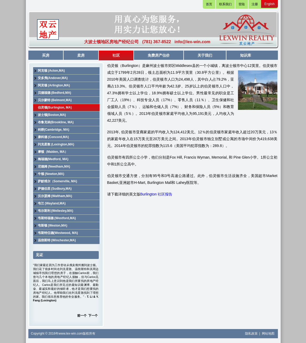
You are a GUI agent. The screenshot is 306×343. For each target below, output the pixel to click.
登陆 (241, 4)
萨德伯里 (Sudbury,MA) (55, 188)
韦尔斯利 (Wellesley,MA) (55, 211)
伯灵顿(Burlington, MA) (55, 107)
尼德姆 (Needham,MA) (54, 166)
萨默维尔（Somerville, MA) (57, 181)
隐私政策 (251, 333)
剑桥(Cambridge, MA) (53, 129)
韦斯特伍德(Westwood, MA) (58, 233)
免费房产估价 (159, 55)
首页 (209, 4)
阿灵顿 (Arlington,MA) (54, 85)
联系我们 (225, 4)
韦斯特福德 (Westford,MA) (57, 218)
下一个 (93, 315)
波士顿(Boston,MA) (52, 115)
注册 (255, 4)
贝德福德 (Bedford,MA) (54, 93)
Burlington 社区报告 (156, 194)
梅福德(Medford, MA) (53, 159)
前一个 (82, 315)
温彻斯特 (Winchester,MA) (57, 240)
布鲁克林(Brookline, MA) (56, 122)
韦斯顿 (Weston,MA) (52, 225)
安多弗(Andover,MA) (53, 78)
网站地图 (268, 333)
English (269, 4)
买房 (45, 55)
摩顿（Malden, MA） (53, 152)
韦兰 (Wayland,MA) (52, 203)
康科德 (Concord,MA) (53, 137)
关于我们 (205, 55)
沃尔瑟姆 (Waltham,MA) (55, 196)
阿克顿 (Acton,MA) (51, 70)
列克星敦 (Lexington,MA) (56, 144)
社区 (116, 55)
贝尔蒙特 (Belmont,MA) (55, 100)
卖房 (81, 55)
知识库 (245, 55)
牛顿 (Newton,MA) (51, 174)
